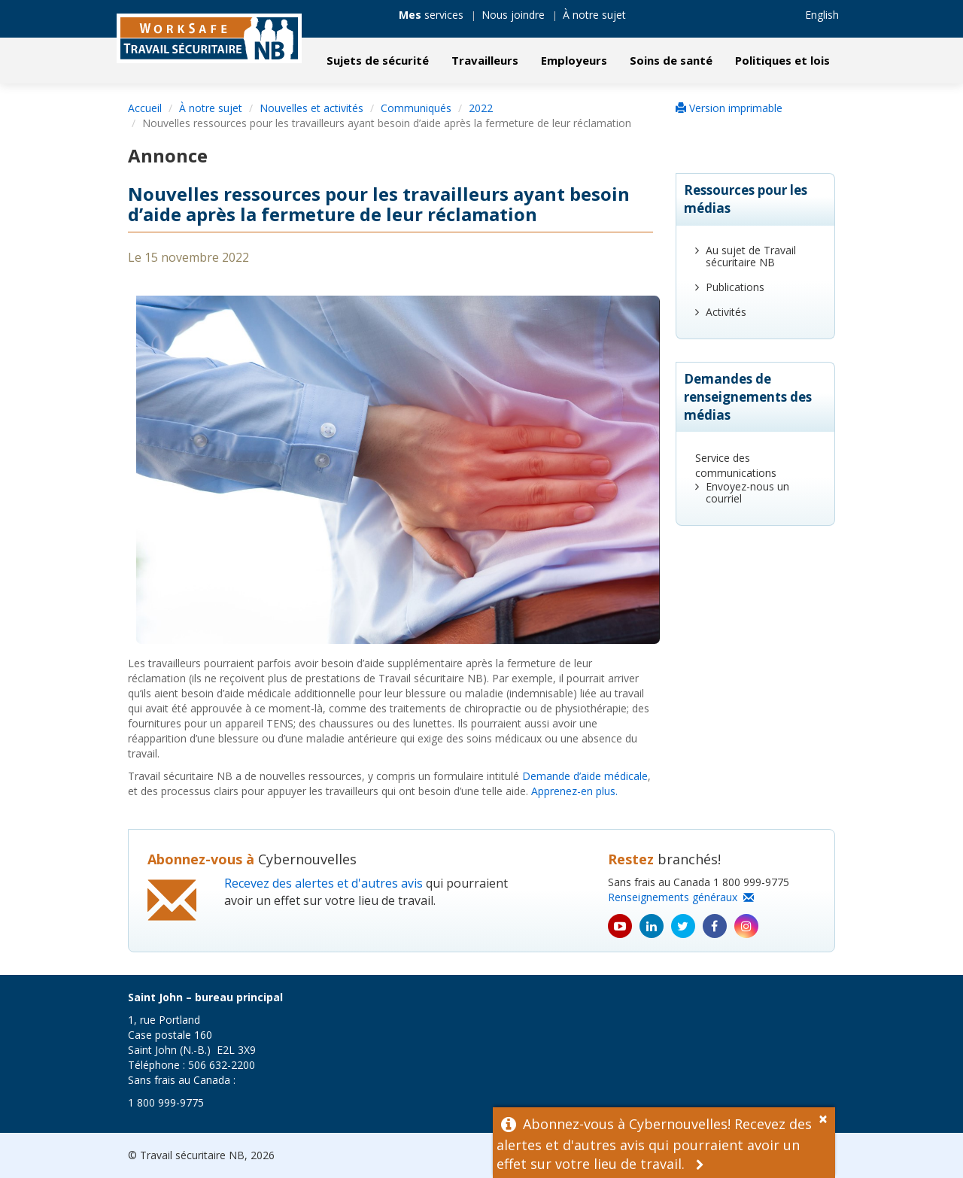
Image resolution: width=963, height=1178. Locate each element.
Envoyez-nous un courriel (747, 492)
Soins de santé (671, 60)
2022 (481, 108)
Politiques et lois (782, 60)
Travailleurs (484, 60)
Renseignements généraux (681, 897)
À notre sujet (594, 15)
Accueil (145, 108)
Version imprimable (729, 108)
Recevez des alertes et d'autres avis (323, 883)
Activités (726, 312)
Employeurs (574, 60)
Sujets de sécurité (378, 60)
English (822, 15)
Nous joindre (513, 15)
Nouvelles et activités (311, 108)
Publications (735, 287)
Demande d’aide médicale (585, 776)
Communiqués (416, 108)
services (431, 15)
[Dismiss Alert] (827, 1117)
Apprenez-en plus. (574, 791)
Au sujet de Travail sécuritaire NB (751, 256)
